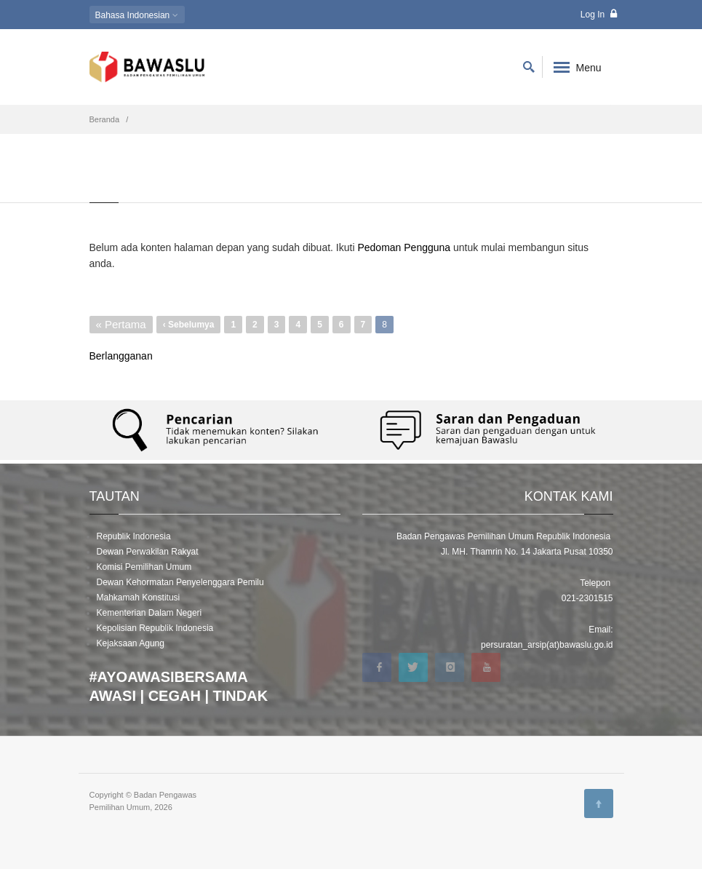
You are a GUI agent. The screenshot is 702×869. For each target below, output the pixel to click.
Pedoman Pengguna (403, 247)
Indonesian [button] (137, 15)
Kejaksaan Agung (130, 643)
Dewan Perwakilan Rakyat (148, 552)
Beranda (104, 119)
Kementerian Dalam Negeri (149, 613)
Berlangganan (121, 356)
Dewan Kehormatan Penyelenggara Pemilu (180, 582)
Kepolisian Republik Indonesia (155, 628)
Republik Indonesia (134, 536)
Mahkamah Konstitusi (138, 597)
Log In (599, 14)
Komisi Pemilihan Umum (144, 567)
